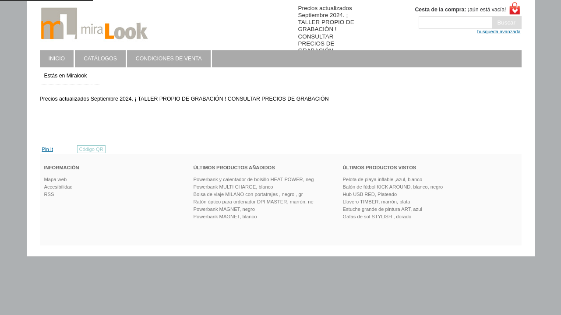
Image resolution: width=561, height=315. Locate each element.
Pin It (47, 149)
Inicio (57, 59)
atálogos (100, 59)
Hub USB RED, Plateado (370, 194)
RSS (49, 194)
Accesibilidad (58, 186)
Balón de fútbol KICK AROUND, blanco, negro (393, 186)
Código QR (91, 149)
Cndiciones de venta (169, 59)
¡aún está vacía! (460, 10)
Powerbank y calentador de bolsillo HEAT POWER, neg (254, 179)
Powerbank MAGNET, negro (224, 209)
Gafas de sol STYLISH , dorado (377, 216)
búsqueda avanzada (499, 31)
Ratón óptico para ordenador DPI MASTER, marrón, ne (254, 201)
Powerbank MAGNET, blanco (225, 216)
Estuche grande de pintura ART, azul (382, 209)
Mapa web (55, 179)
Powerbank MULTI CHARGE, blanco (233, 186)
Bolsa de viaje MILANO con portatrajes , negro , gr (248, 194)
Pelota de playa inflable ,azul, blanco (383, 179)
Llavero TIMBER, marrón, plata (376, 201)
